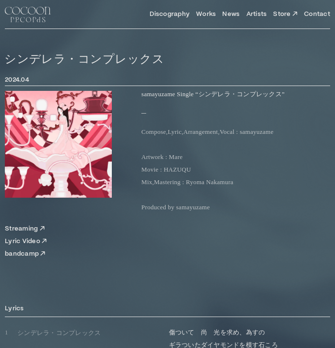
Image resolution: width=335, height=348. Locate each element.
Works (206, 14)
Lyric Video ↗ (26, 241)
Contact (317, 14)
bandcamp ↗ (25, 254)
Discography (170, 14)
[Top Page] (28, 14)
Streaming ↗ (25, 229)
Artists (256, 14)
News (231, 14)
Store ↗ (285, 14)
